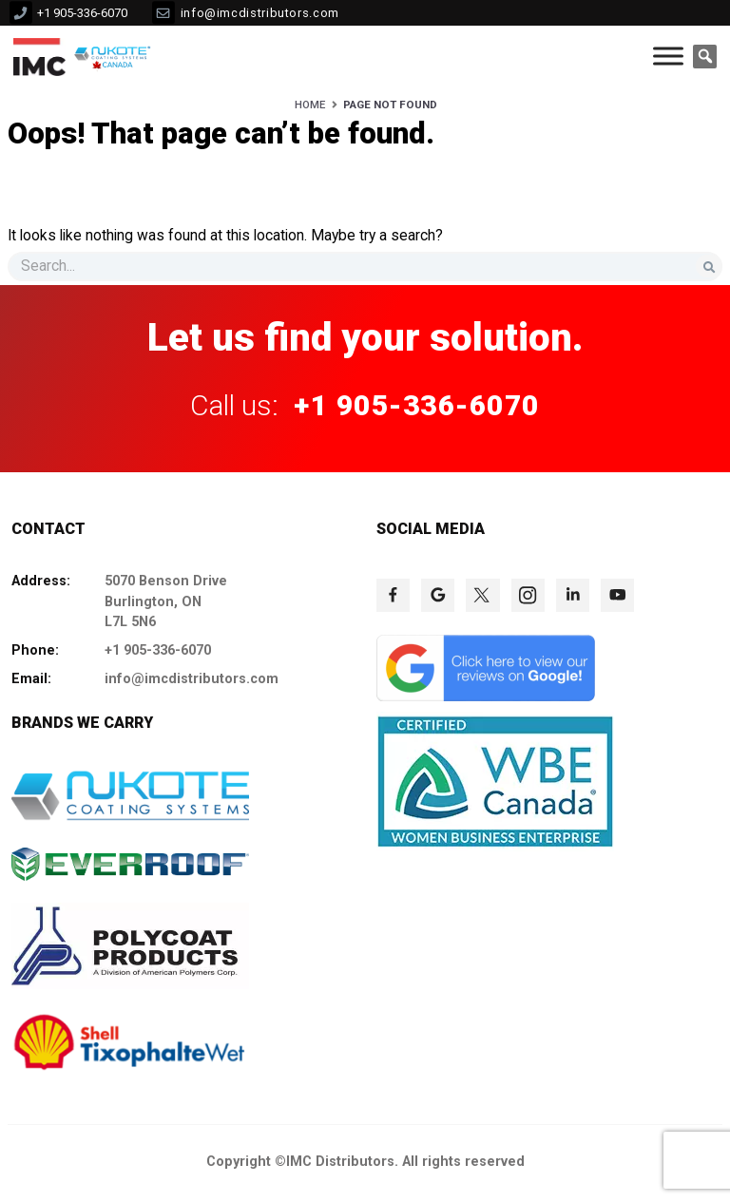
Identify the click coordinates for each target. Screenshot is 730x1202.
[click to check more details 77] (572, 595)
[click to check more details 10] (114, 56)
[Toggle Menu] (668, 57)
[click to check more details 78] (617, 595)
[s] (365, 266)
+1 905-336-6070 (82, 13)
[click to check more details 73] (393, 595)
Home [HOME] (310, 104)
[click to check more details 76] (528, 595)
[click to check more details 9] (39, 56)
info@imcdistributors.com (260, 13)
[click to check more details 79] (485, 696)
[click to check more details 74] (437, 595)
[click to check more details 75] (482, 595)
